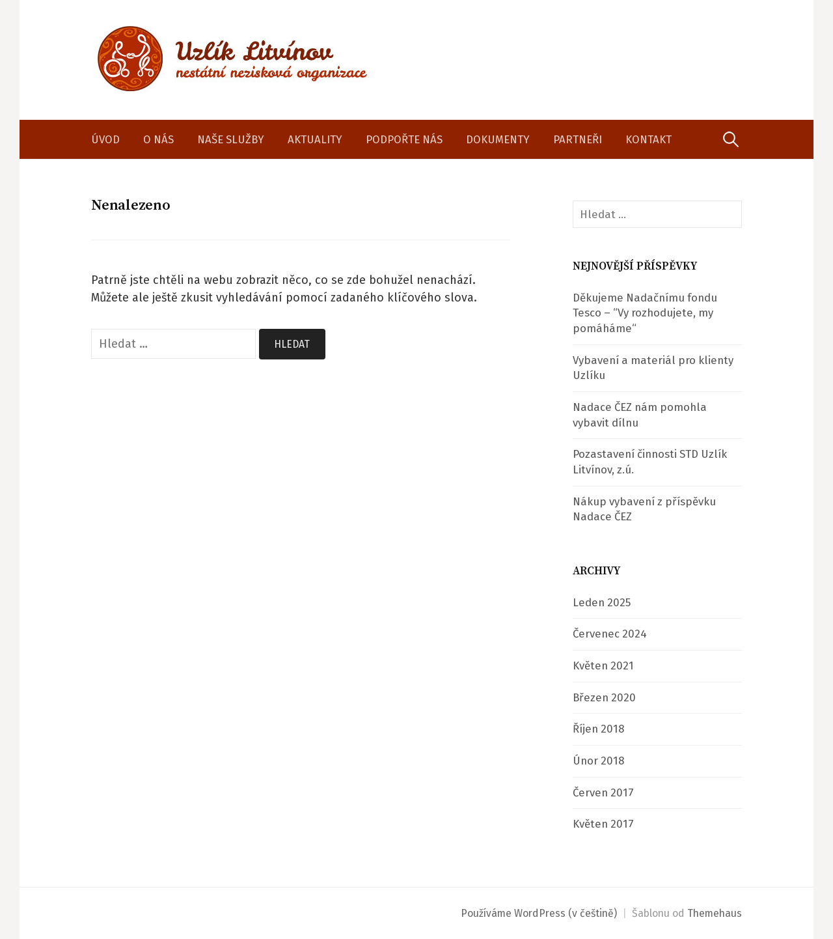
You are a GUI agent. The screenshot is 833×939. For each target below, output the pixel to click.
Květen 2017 (603, 823)
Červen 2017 (603, 792)
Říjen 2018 (598, 728)
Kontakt (648, 139)
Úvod (105, 139)
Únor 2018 (598, 760)
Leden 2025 (602, 602)
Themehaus (714, 913)
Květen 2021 (603, 665)
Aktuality (315, 139)
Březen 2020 (604, 697)
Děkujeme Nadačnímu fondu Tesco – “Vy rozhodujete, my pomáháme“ (645, 313)
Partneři (577, 139)
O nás (158, 139)
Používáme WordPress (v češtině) (539, 913)
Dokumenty (498, 139)
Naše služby (230, 139)
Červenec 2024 (610, 633)
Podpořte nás (404, 139)
